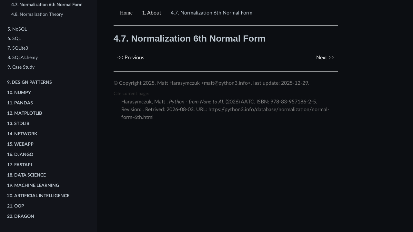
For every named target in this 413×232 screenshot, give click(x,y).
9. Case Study (21, 67)
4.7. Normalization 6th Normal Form (47, 4)
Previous (130, 57)
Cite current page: (131, 93)
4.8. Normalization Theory (37, 14)
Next (325, 57)
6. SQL (14, 38)
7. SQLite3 (17, 48)
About (151, 12)
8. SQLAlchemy (22, 57)
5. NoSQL (17, 29)
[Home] (127, 13)
